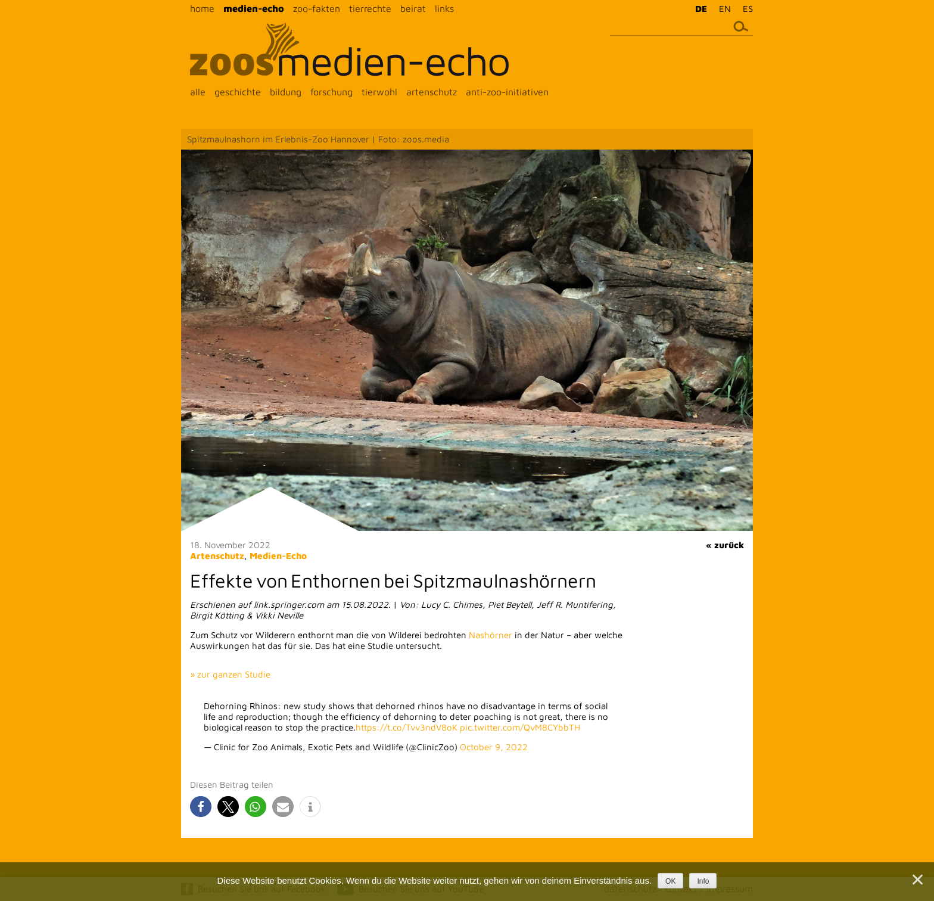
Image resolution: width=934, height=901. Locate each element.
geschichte (237, 91)
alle (198, 91)
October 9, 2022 (494, 747)
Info (703, 881)
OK (670, 881)
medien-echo (253, 8)
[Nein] (916, 879)
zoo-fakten (316, 8)
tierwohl (379, 91)
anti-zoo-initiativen (507, 91)
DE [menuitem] (701, 9)
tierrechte (370, 8)
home (202, 8)
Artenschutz (217, 556)
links (444, 8)
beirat (413, 8)
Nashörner (490, 635)
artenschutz (431, 91)
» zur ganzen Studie (230, 674)
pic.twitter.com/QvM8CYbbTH (520, 727)
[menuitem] (698, 8)
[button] (200, 806)
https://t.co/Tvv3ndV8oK (406, 727)
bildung (285, 91)
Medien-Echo (278, 556)
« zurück (725, 545)
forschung (331, 91)
